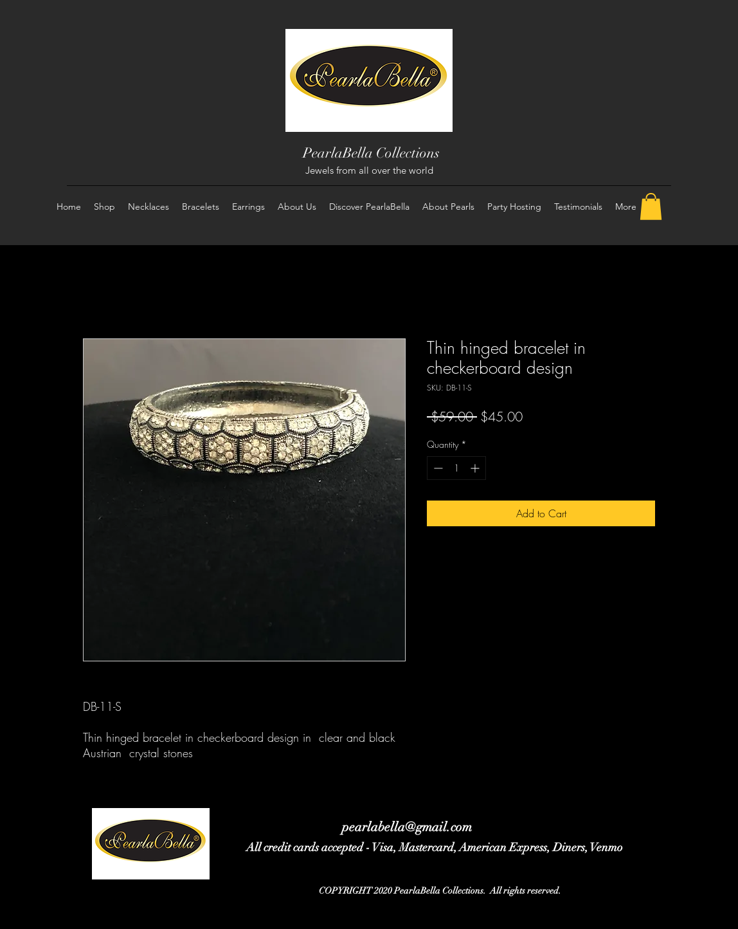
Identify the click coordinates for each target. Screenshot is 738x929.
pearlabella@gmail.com (407, 827)
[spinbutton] (456, 468)
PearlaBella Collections (371, 152)
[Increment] (476, 468)
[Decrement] (437, 468)
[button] (651, 206)
